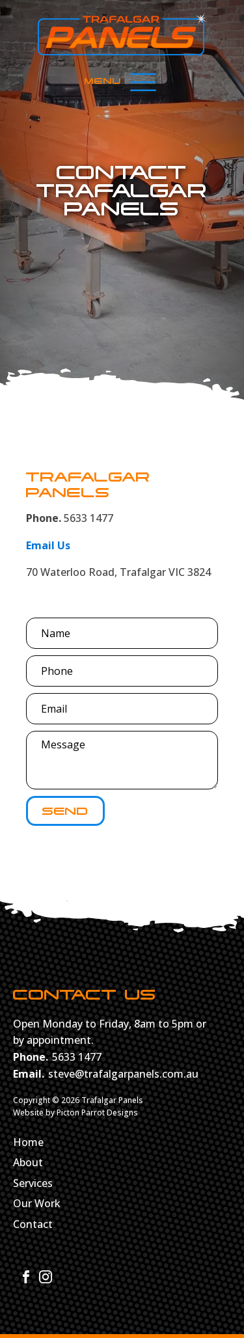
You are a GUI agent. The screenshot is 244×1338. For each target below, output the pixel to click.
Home (28, 1143)
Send (65, 810)
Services (33, 1184)
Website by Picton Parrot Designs (75, 1112)
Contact (33, 1225)
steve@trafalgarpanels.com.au (123, 1074)
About (28, 1163)
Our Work (37, 1204)
